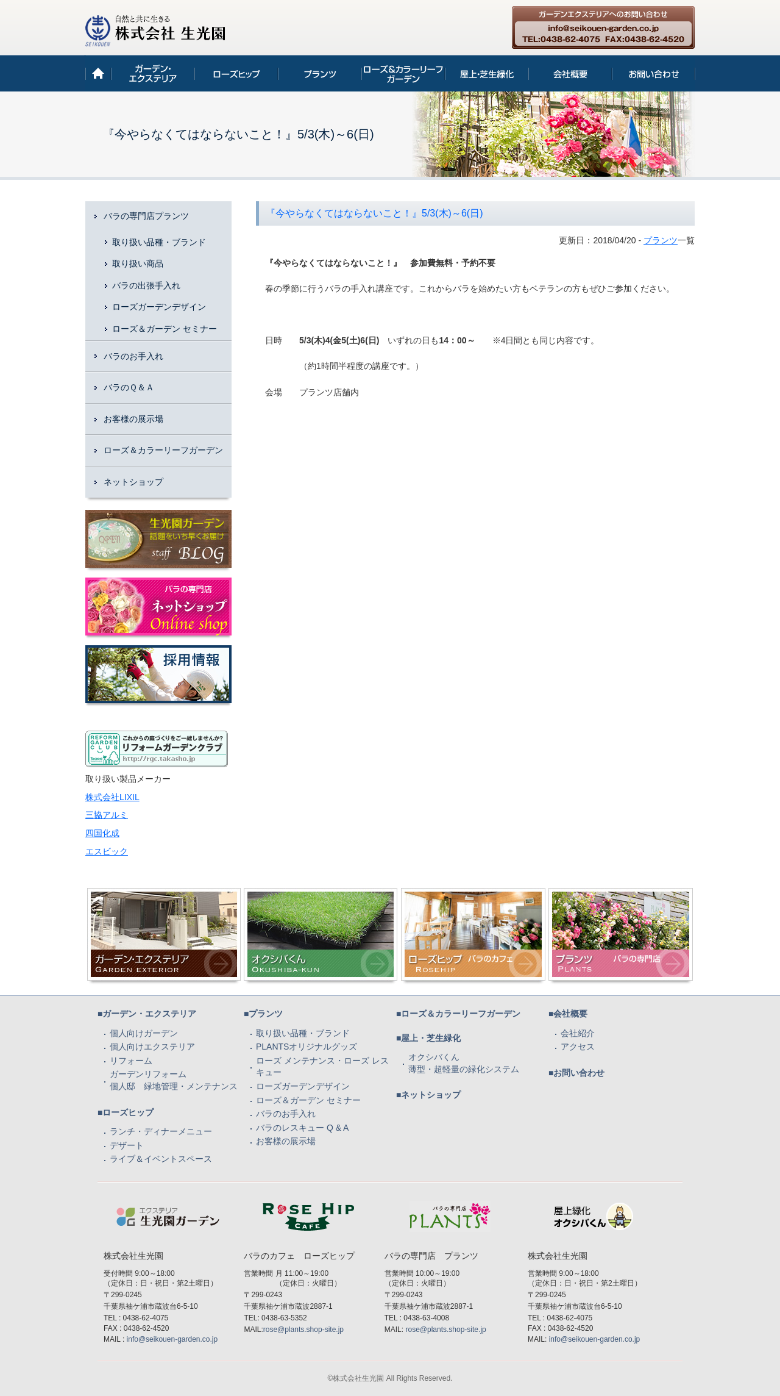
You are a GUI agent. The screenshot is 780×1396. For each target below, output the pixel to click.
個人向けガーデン (144, 1033)
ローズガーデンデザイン (159, 307)
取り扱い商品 (137, 263)
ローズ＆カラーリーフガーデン (163, 450)
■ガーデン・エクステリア (147, 1013)
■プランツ (263, 1013)
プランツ (661, 240)
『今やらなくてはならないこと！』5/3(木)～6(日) (374, 213)
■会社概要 (567, 1013)
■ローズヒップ (126, 1112)
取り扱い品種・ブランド (159, 242)
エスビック (106, 851)
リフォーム (131, 1060)
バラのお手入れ (133, 356)
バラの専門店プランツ (146, 216)
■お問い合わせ (576, 1073)
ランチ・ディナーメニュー (161, 1131)
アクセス (578, 1046)
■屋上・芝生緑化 (428, 1038)
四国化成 (102, 833)
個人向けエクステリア (152, 1046)
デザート (127, 1145)
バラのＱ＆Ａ (129, 387)
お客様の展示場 (133, 419)
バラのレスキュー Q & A (302, 1128)
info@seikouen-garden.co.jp (172, 1339)
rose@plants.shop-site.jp (303, 1329)
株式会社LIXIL (112, 797)
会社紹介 (578, 1033)
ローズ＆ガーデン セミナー (164, 329)
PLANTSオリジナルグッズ (306, 1046)
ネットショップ (133, 482)
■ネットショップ (428, 1095)
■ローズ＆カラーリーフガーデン (458, 1013)
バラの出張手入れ (146, 285)
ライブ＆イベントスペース (161, 1159)
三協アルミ (106, 815)
